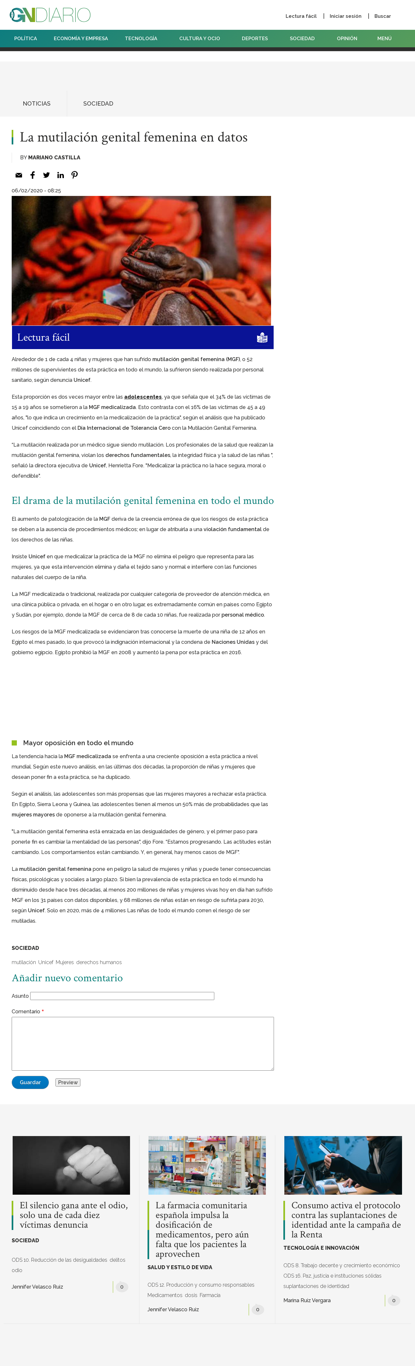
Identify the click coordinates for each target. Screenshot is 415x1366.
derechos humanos (99, 962)
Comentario (26, 1011)
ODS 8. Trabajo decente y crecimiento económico (341, 1265)
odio (17, 1270)
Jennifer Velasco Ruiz (37, 1287)
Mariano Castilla (54, 157)
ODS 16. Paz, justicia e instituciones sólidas (332, 1276)
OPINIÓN (347, 38)
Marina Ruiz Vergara (307, 1300)
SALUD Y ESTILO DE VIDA (180, 1267)
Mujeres (65, 962)
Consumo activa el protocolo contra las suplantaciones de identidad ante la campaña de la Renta (346, 1220)
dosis (191, 1295)
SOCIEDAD (305, 38)
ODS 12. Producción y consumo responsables (201, 1285)
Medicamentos (165, 1295)
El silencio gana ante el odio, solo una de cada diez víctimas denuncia (74, 1215)
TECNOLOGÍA (143, 38)
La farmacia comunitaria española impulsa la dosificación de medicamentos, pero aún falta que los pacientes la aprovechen (202, 1230)
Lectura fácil (301, 16)
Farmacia (210, 1295)
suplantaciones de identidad (316, 1286)
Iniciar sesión (346, 16)
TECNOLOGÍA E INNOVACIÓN (321, 1248)
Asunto (20, 996)
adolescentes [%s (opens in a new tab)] (143, 397)
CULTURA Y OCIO (202, 38)
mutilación (24, 962)
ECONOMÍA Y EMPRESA (81, 38)
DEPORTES (257, 38)
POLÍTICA (25, 38)
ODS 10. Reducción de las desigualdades (59, 1260)
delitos (117, 1260)
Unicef (45, 962)
